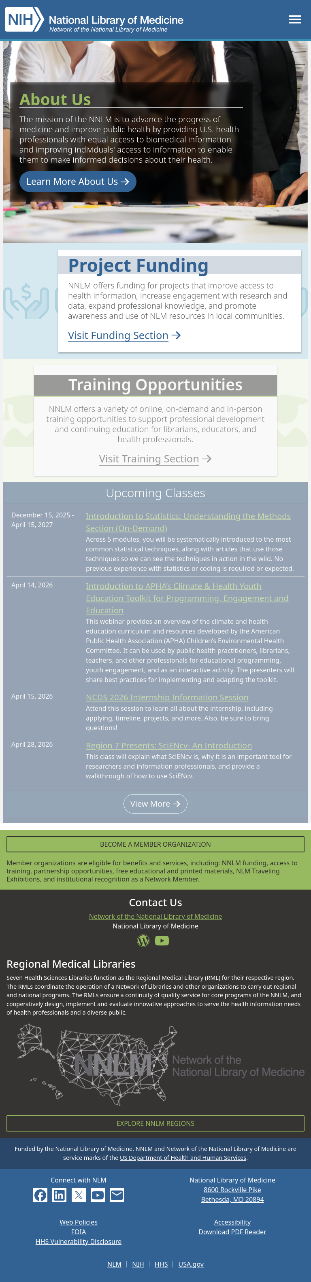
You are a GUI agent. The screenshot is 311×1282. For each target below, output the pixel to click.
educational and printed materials (181, 871)
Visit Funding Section (124, 335)
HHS (161, 1264)
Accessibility (232, 1222)
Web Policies (79, 1222)
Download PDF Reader (232, 1231)
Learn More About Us (78, 181)
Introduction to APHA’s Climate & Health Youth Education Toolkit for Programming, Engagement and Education (187, 605)
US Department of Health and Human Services (183, 1157)
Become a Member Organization (155, 844)
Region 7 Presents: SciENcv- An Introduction (169, 752)
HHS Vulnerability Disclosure (78, 1241)
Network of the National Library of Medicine (155, 916)
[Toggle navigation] (295, 19)
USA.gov (191, 1264)
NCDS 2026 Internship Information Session (167, 704)
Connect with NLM (79, 1180)
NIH (138, 1264)
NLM (114, 1264)
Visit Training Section (155, 461)
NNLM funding (244, 862)
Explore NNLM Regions (155, 1123)
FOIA (78, 1231)
